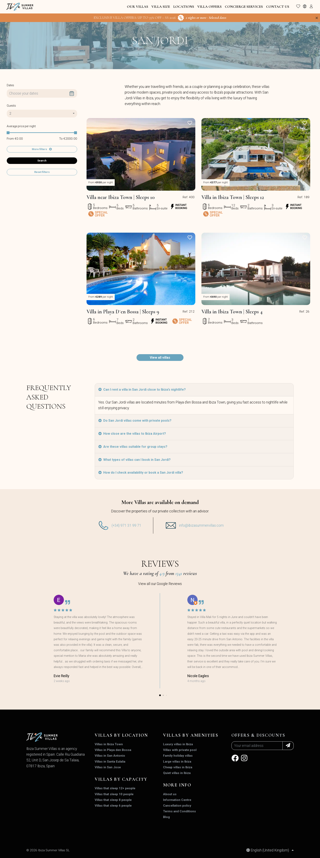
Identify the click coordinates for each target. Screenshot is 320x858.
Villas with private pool (180, 750)
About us (170, 794)
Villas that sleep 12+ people (115, 788)
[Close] (317, 18)
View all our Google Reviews (160, 584)
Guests (11, 105)
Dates (10, 85)
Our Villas (137, 6)
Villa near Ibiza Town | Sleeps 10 (121, 197)
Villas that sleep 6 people (113, 805)
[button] (160, 695)
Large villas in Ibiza (177, 761)
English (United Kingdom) (268, 850)
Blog (166, 817)
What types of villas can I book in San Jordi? (134, 460)
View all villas (160, 357)
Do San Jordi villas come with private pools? (134, 420)
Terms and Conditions (179, 811)
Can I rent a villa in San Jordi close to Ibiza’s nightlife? (142, 389)
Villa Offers (209, 6)
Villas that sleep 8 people (113, 800)
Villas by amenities (190, 735)
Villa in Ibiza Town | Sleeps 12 (232, 197)
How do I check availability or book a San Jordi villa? (140, 472)
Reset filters (42, 172)
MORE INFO (177, 785)
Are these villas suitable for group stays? (132, 447)
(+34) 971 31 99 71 (126, 525)
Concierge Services (244, 6)
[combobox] (42, 113)
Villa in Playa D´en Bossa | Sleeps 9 (123, 311)
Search (41, 160)
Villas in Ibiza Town (109, 744)
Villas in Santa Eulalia (110, 761)
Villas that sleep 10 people (114, 794)
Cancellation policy (177, 805)
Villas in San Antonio (110, 755)
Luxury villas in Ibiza (178, 744)
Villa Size (160, 6)
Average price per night (21, 126)
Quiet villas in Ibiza (177, 773)
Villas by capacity (121, 779)
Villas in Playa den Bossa (113, 750)
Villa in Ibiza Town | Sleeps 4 (232, 311)
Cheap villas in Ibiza (177, 767)
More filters (40, 149)
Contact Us (277, 6)
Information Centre (177, 800)
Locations (183, 6)
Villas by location (121, 735)
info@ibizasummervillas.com (201, 525)
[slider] (8, 132)
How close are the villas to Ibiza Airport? (132, 434)
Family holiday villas (178, 755)
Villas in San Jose (108, 767)
